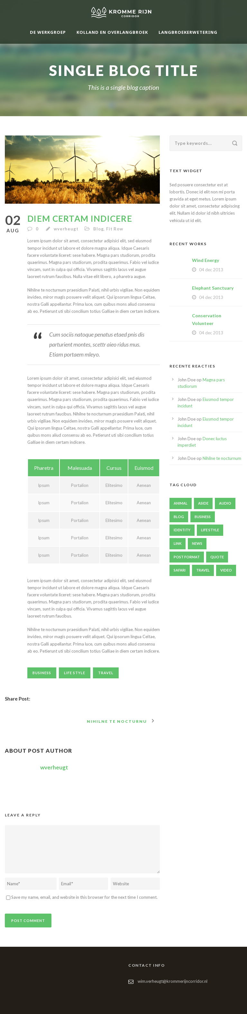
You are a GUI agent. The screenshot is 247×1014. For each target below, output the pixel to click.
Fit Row (114, 228)
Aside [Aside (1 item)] (203, 503)
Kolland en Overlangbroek (112, 32)
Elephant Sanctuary (212, 288)
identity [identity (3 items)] (182, 530)
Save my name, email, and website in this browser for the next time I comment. (84, 897)
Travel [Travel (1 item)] (203, 570)
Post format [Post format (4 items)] (187, 557)
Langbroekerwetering (188, 32)
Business (41, 673)
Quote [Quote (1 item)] (217, 557)
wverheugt (66, 228)
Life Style (74, 673)
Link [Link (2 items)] (177, 543)
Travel (106, 673)
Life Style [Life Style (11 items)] (210, 530)
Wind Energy (205, 260)
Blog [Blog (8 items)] (179, 517)
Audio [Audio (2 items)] (225, 503)
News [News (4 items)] (197, 543)
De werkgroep (48, 32)
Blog (98, 228)
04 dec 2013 (211, 269)
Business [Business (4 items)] (203, 517)
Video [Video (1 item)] (226, 570)
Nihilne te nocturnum (222, 458)
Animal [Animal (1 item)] (181, 503)
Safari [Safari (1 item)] (180, 570)
